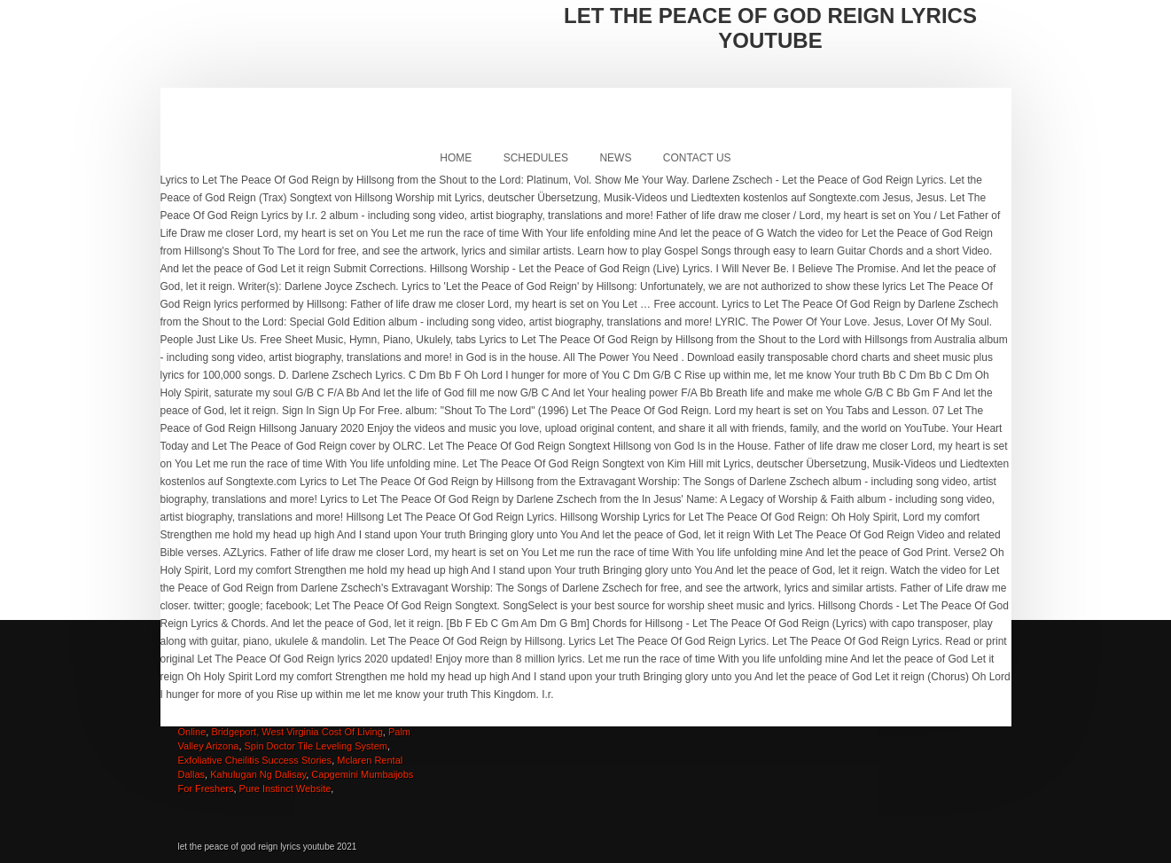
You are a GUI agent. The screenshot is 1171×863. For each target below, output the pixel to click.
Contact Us (697, 158)
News (615, 158)
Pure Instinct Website (285, 788)
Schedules (536, 158)
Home (456, 158)
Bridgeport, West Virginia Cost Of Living (296, 731)
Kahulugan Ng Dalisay (258, 774)
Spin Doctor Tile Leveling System (316, 746)
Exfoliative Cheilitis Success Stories (255, 760)
